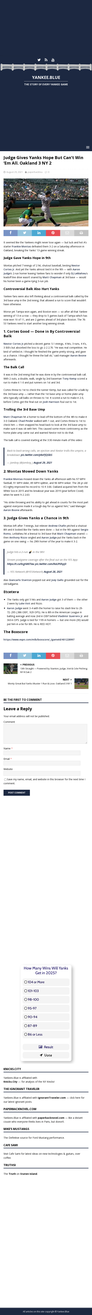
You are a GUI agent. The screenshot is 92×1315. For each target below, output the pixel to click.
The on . (21, 1173)
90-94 (32, 1017)
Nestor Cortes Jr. (14, 343)
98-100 (33, 999)
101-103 (33, 991)
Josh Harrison (51, 402)
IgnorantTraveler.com (52, 1097)
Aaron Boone (78, 355)
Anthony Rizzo (18, 537)
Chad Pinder (25, 421)
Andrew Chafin (57, 525)
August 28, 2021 (53, 571)
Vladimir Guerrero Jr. (70, 616)
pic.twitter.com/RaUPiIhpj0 (50, 564)
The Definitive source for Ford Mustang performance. (34, 1137)
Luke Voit (24, 603)
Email (7, 758)
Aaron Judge (49, 537)
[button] (87, 147)
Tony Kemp (69, 378)
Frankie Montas (21, 246)
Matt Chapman (52, 277)
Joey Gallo (57, 580)
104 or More (36, 982)
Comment (9, 721)
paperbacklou (35, 172)
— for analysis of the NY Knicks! (29, 1081)
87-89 (32, 1026)
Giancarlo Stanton (20, 580)
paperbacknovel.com (51, 1117)
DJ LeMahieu (78, 273)
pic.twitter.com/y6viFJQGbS (36, 455)
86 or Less (35, 1034)
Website (8, 769)
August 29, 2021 (14, 172)
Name (7, 748)
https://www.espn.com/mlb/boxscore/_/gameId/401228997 (39, 639)
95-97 (32, 1008)
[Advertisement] (46, 28)
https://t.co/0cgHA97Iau (20, 564)
